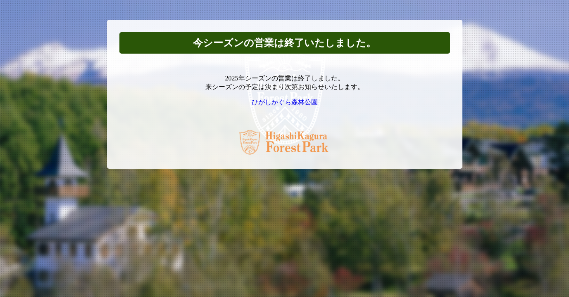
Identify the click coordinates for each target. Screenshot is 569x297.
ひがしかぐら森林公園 (285, 102)
